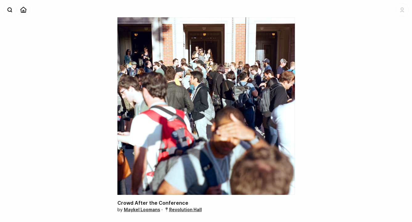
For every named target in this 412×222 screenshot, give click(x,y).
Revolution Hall (185, 209)
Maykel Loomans (142, 209)
